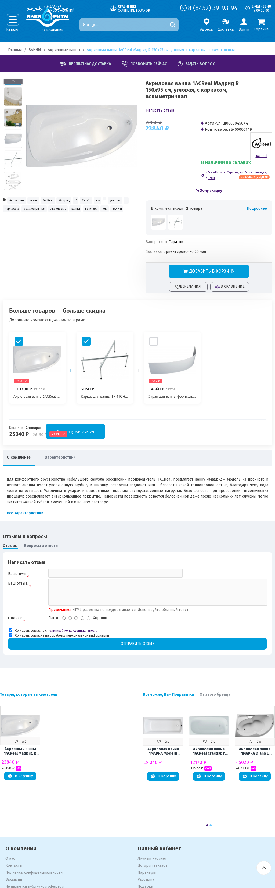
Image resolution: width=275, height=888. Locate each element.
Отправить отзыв (137, 648)
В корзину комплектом (41, 431)
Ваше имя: (17, 573)
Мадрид (94, 201)
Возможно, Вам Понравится (168, 699)
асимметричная (20, 224)
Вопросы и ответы (41, 546)
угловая (62, 213)
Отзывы (10, 546)
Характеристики (68, 457)
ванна (46, 201)
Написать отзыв (160, 110)
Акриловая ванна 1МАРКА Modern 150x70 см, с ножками (163, 756)
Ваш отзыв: (18, 586)
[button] (13, 188)
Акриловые (55, 224)
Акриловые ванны (64, 50)
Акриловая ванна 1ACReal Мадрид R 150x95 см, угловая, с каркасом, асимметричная (20, 756)
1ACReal (70, 201)
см (32, 213)
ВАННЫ (34, 50)
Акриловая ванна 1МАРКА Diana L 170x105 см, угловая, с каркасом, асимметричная (254, 756)
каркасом (101, 213)
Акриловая (20, 201)
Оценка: (15, 622)
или (10, 236)
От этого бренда (215, 699)
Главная (15, 50)
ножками (106, 224)
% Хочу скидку (209, 190)
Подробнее (257, 208)
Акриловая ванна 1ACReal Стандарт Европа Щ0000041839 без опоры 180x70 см (209, 756)
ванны (81, 224)
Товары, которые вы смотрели (28, 699)
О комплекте (21, 457)
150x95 (13, 213)
